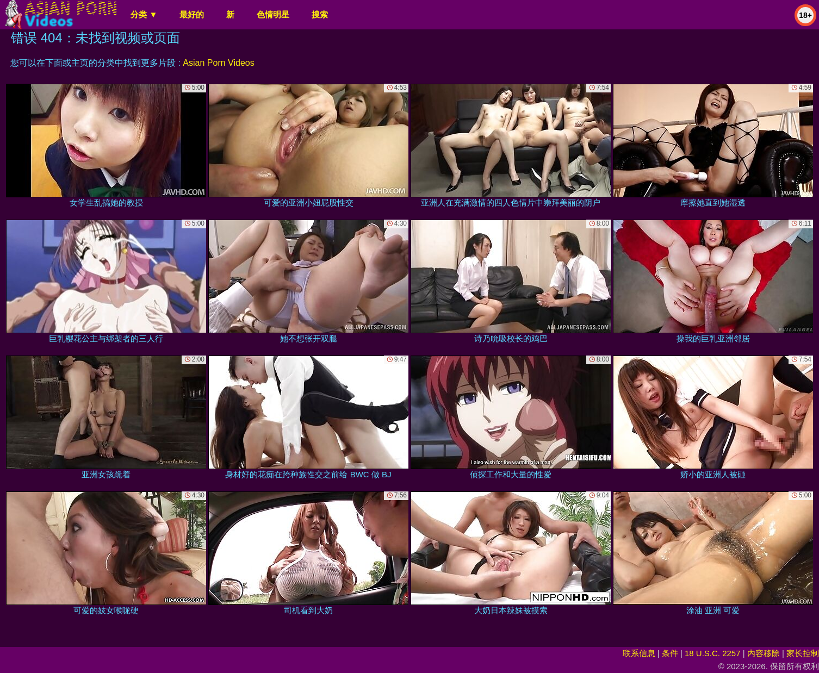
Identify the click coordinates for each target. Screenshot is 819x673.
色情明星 (273, 14)
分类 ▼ (144, 14)
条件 (670, 653)
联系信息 (639, 653)
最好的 (191, 14)
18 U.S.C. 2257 (713, 653)
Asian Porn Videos (218, 62)
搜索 (320, 14)
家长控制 (802, 653)
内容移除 (763, 653)
